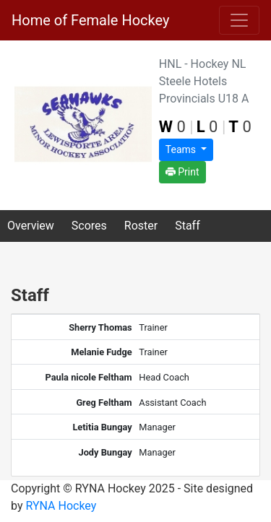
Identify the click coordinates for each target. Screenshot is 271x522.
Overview (30, 225)
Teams (182, 149)
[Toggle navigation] (239, 20)
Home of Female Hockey (90, 20)
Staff (187, 225)
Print (182, 172)
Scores (89, 225)
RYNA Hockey (60, 506)
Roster (141, 225)
